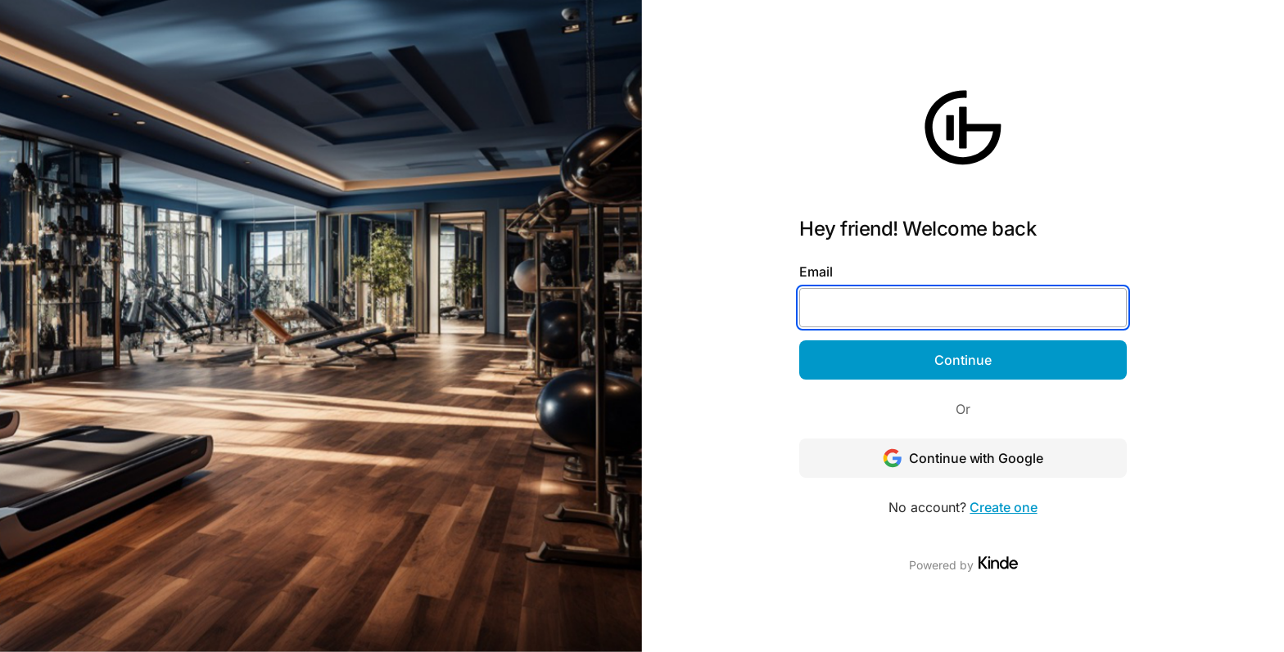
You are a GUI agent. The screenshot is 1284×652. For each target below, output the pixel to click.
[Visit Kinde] (998, 562)
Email (816, 271)
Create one (1003, 507)
